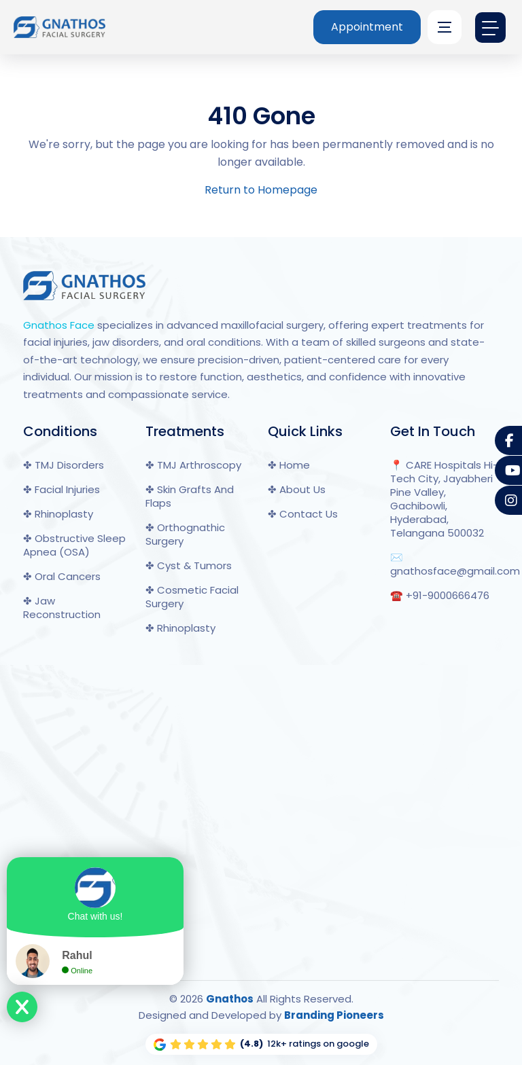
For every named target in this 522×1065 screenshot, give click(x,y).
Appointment (367, 27)
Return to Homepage (261, 190)
